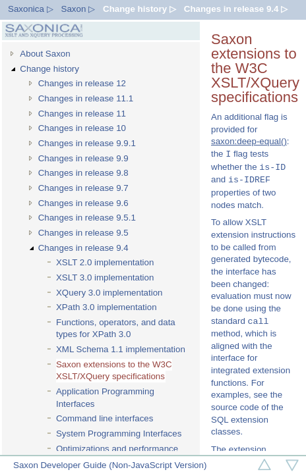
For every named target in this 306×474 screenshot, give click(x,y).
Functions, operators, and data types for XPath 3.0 (115, 328)
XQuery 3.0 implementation (109, 293)
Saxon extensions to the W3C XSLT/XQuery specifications (114, 370)
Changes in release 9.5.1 (87, 218)
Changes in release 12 (82, 83)
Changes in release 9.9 (83, 158)
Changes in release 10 (82, 128)
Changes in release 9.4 (83, 248)
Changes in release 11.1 (86, 98)
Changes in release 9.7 (83, 188)
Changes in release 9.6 (83, 203)
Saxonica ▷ (30, 9)
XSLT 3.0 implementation (105, 277)
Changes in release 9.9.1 (87, 143)
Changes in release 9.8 (83, 173)
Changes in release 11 (82, 113)
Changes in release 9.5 (83, 233)
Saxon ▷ (78, 9)
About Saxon (45, 54)
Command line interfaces (104, 418)
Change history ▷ (139, 9)
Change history (49, 69)
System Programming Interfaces (118, 433)
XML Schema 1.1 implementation (120, 349)
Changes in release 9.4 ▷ (236, 9)
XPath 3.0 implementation (106, 307)
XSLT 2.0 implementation (105, 262)
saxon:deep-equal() (249, 141)
